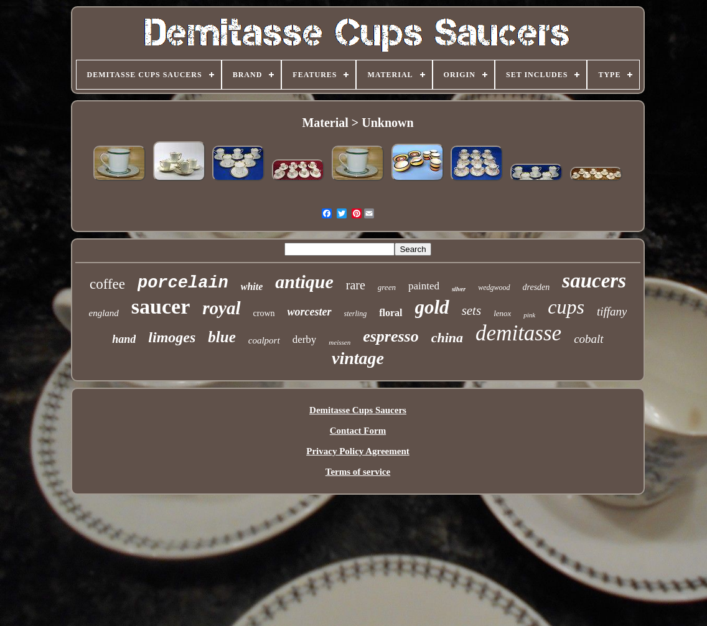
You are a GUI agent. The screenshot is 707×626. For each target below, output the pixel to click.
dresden (536, 287)
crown (264, 313)
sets (472, 310)
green (387, 287)
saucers (594, 280)
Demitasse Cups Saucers (357, 410)
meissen (339, 342)
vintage (358, 358)
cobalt (589, 338)
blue (221, 337)
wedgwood (494, 287)
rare (355, 285)
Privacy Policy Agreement (358, 451)
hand (124, 339)
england (104, 313)
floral (390, 312)
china (447, 337)
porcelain (183, 283)
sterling (355, 313)
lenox (502, 313)
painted (423, 286)
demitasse (518, 333)
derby (305, 339)
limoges (171, 337)
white (252, 286)
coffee (107, 284)
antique (304, 281)
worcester (310, 312)
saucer (160, 306)
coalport (264, 340)
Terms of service (357, 472)
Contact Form (358, 431)
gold (432, 307)
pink (529, 315)
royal (221, 308)
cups (566, 307)
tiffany (612, 311)
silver (459, 289)
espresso (391, 336)
